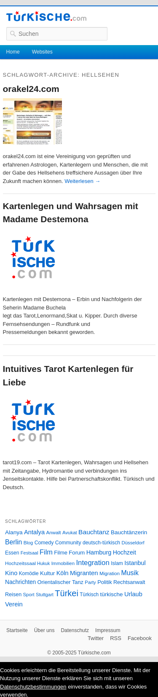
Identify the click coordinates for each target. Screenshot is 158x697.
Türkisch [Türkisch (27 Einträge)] (89, 594)
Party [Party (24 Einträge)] (90, 582)
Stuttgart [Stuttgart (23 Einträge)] (45, 594)
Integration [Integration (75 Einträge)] (92, 563)
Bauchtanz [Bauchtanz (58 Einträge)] (93, 532)
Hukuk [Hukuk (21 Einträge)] (43, 563)
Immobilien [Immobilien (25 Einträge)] (63, 563)
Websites (42, 52)
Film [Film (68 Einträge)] (46, 552)
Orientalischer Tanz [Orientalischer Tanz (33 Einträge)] (60, 582)
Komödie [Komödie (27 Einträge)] (29, 573)
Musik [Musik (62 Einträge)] (130, 572)
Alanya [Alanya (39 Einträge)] (14, 532)
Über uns (44, 630)
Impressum (107, 630)
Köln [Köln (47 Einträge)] (62, 573)
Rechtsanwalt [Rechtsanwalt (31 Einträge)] (129, 582)
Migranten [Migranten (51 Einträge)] (84, 572)
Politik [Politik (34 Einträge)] (104, 582)
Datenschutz (75, 630)
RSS (115, 638)
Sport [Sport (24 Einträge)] (29, 594)
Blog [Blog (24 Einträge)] (28, 542)
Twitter (96, 638)
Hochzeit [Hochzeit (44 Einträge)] (124, 552)
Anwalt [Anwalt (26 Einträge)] (53, 532)
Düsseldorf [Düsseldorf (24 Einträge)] (133, 542)
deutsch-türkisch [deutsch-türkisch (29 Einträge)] (101, 543)
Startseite (17, 630)
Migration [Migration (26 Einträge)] (109, 573)
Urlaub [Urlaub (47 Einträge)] (133, 594)
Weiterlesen (82, 181)
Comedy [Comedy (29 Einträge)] (44, 543)
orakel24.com (31, 89)
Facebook (140, 638)
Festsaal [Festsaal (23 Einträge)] (29, 552)
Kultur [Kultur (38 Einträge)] (47, 573)
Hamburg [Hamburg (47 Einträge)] (99, 552)
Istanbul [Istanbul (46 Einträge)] (134, 563)
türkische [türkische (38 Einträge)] (111, 594)
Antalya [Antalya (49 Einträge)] (34, 532)
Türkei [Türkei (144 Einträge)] (66, 593)
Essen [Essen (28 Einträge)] (12, 553)
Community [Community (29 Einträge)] (68, 543)
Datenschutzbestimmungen (33, 687)
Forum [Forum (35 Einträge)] (77, 552)
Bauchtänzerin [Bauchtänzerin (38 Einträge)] (129, 532)
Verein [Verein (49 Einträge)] (14, 604)
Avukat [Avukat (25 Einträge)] (69, 532)
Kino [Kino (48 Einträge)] (11, 573)
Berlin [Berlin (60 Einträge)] (13, 542)
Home (13, 52)
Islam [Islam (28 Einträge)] (117, 563)
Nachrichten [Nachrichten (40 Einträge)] (20, 582)
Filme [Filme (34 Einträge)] (60, 552)
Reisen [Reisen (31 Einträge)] (13, 594)
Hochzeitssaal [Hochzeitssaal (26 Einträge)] (20, 563)
